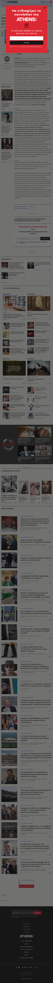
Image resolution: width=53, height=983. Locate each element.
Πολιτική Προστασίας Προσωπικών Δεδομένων (31, 46)
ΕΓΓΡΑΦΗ (26, 42)
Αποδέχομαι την (27, 46)
